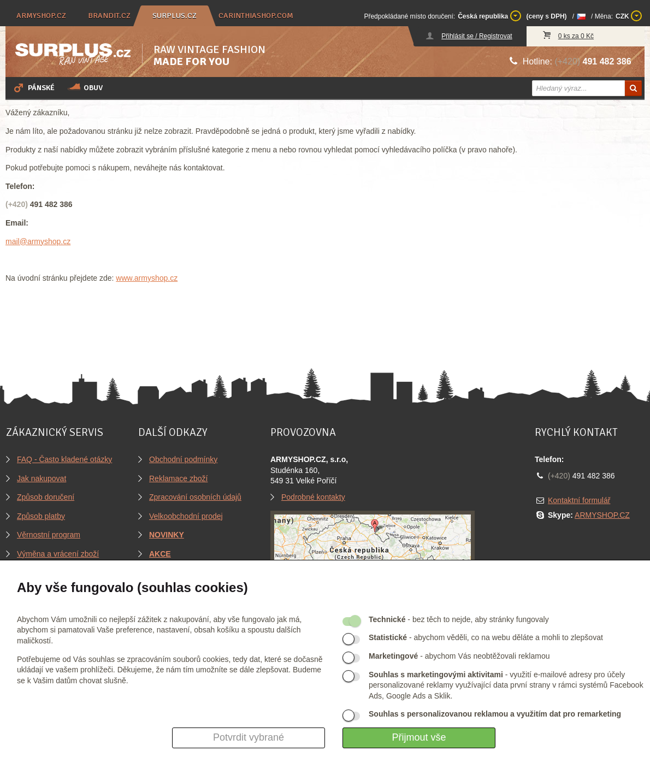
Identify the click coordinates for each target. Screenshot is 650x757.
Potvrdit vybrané (248, 737)
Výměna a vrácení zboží (58, 553)
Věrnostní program (48, 534)
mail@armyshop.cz (37, 241)
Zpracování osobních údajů (195, 497)
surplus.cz (174, 15)
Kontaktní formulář (579, 500)
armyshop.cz (41, 15)
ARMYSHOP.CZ (602, 515)
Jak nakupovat (41, 478)
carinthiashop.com (255, 15)
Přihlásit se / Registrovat (476, 36)
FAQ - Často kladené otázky (64, 459)
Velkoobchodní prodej (186, 516)
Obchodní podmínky (183, 459)
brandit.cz (109, 15)
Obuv (85, 87)
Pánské (33, 87)
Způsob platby (41, 516)
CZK (629, 15)
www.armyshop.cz (147, 278)
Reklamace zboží (178, 478)
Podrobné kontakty (313, 497)
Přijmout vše (419, 737)
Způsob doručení (45, 497)
